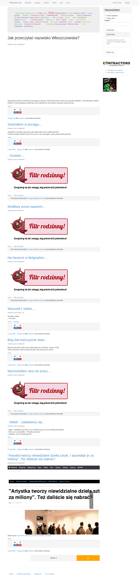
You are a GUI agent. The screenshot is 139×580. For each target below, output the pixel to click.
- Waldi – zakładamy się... (26, 422)
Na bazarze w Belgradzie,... (27, 257)
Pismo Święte (80, 20)
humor (23, 20)
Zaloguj (127, 3)
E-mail (107, 20)
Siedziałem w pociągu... (25, 124)
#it (52, 22)
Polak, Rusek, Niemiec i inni (25, 13)
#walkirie (17, 22)
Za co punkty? (50, 574)
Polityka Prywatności (24, 574)
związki (69, 22)
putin (74, 17)
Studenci (26, 15)
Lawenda (78, 22)
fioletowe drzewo (73, 24)
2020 (57, 20)
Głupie (16, 322)
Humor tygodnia (111, 15)
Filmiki (54, 3)
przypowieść (18, 26)
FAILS (84, 24)
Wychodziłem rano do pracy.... (29, 371)
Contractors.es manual (115, 70)
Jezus (71, 20)
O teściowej (34, 15)
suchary (25, 22)
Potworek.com (15, 3)
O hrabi (41, 15)
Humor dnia (110, 18)
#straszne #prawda (67, 15)
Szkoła (89, 13)
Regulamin (38, 574)
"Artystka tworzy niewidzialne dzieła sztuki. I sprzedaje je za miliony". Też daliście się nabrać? (51, 457)
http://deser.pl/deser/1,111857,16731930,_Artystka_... (35, 535)
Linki (61, 3)
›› (88, 558)
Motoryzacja (86, 22)
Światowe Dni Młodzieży (32, 24)
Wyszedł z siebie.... (21, 308)
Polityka (63, 20)
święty (67, 17)
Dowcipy (37, 3)
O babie (70, 13)
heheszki (17, 20)
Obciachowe (44, 17)
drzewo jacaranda (60, 24)
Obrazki (46, 3)
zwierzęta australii (37, 20)
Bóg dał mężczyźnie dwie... (27, 340)
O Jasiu (40, 13)
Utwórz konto (117, 3)
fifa (54, 17)
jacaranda (50, 24)
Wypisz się (110, 52)
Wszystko (28, 3)
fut (57, 17)
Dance (32, 22)
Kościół (16, 15)
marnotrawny (28, 26)
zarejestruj (22, 118)
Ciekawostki (52, 15)
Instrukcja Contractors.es (115, 72)
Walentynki (62, 22)
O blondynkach (61, 13)
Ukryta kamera (34, 17)
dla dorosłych (18, 195)
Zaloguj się (11, 118)
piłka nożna (18, 24)
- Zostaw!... (16, 155)
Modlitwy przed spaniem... (26, 206)
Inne (51, 12)
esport (61, 17)
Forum (68, 3)
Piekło (11, 574)
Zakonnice (49, 20)
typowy (55, 22)
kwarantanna (82, 17)
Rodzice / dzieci (80, 13)
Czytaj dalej (11, 149)
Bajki (45, 13)
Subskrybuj (110, 30)
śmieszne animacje (41, 22)
